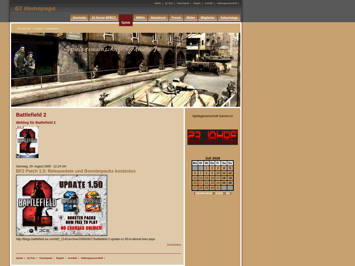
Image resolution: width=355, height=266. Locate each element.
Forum (176, 17)
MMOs (140, 17)
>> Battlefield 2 (51, 28)
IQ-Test (169, 3)
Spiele (157, 3)
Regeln (197, 3)
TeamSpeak (183, 3)
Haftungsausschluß (227, 3)
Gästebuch (158, 17)
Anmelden (174, 245)
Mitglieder (208, 17)
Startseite (79, 17)
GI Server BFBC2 (104, 17)
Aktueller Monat (203, 193)
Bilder (191, 17)
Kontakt (209, 3)
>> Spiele (37, 28)
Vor (228, 193)
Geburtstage (229, 17)
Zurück (219, 193)
